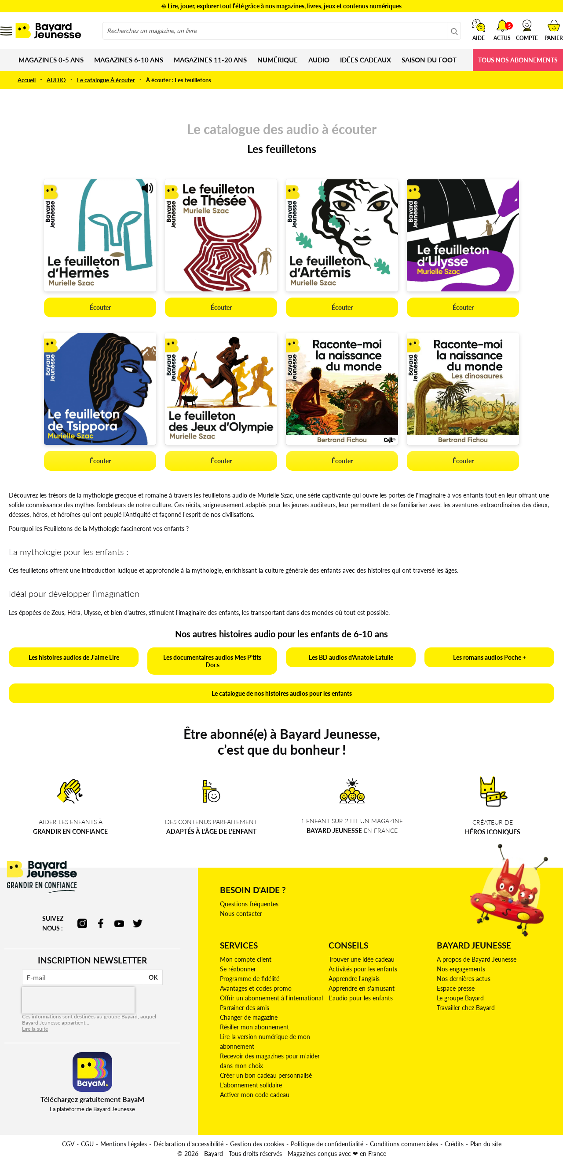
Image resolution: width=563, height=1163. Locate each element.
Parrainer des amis (244, 1007)
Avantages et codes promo (256, 988)
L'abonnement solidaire (251, 1085)
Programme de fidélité (249, 978)
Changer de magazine (249, 1017)
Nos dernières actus (463, 978)
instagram (82, 923)
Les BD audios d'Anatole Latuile (351, 657)
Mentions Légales (123, 1144)
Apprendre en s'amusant (362, 988)
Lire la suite (35, 1028)
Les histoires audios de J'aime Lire (74, 657)
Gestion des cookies (257, 1144)
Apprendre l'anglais (354, 978)
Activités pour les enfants (363, 969)
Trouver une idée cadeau (362, 959)
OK (153, 977)
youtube (119, 923)
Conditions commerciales (404, 1144)
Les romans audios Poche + (489, 657)
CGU (87, 1144)
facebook (101, 923)
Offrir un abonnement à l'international (271, 998)
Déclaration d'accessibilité (188, 1144)
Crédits (454, 1144)
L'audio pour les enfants (361, 998)
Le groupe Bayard (460, 998)
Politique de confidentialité (327, 1144)
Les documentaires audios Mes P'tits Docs (212, 661)
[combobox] (281, 31)
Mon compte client (245, 959)
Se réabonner (238, 969)
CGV (68, 1144)
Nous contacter (241, 913)
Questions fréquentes (249, 904)
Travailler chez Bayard (466, 1007)
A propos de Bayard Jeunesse (476, 959)
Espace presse (456, 988)
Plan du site (485, 1144)
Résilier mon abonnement (254, 1027)
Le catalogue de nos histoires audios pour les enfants (282, 693)
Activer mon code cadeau (254, 1094)
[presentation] (78, 1000)
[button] (527, 30)
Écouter (100, 307)
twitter (138, 923)
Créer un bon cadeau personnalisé (266, 1075)
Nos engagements (461, 969)
